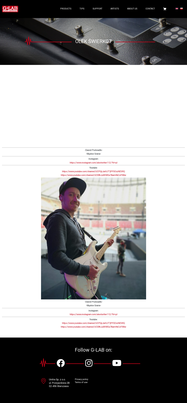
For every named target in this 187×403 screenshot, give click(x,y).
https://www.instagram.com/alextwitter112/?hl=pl (93, 162)
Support (97, 8)
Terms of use (81, 382)
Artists (115, 8)
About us (132, 8)
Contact (150, 8)
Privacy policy (81, 379)
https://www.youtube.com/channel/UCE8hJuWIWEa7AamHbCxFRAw (93, 175)
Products (65, 8)
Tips (82, 8)
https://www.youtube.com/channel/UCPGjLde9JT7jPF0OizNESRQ (93, 171)
